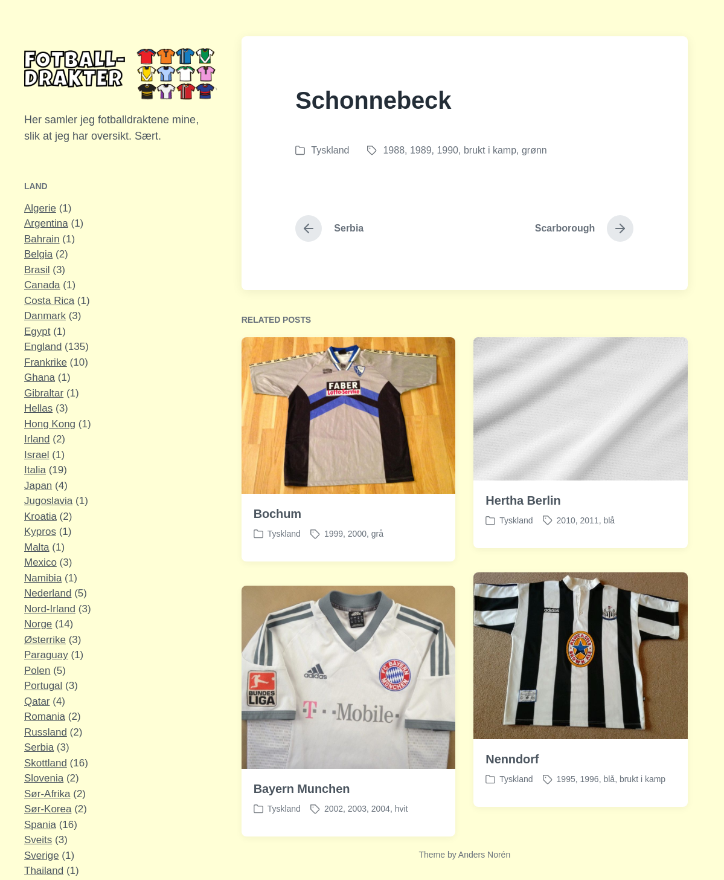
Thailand (43, 870)
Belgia (38, 254)
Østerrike (45, 639)
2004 (380, 825)
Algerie (40, 208)
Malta (37, 547)
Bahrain (42, 239)
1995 (566, 795)
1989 (421, 150)
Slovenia (43, 778)
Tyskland (330, 150)
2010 (566, 520)
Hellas (38, 408)
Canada (42, 285)
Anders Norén (484, 854)
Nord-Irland (49, 609)
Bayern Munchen (302, 805)
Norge (38, 624)
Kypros (40, 531)
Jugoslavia (48, 500)
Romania (44, 716)
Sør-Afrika (47, 794)
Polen (37, 670)
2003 (357, 825)
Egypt (37, 331)
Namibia (43, 578)
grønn (534, 150)
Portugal (43, 685)
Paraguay (46, 655)
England (43, 346)
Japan (38, 485)
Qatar (37, 701)
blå (609, 520)
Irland (37, 439)
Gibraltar (43, 393)
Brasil (37, 270)
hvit (401, 825)
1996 (589, 795)
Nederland (47, 593)
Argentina (46, 223)
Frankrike (45, 362)
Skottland (45, 763)
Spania (40, 824)
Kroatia (40, 516)
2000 (357, 534)
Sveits (38, 840)
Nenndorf (512, 775)
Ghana (39, 377)
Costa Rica (49, 300)
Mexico (40, 562)
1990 (447, 150)
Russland (45, 732)
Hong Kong (49, 424)
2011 (589, 520)
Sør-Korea (47, 809)
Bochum (277, 513)
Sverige (41, 855)
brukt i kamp (490, 150)
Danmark (45, 316)
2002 (333, 825)
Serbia (39, 747)
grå (377, 534)
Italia (35, 470)
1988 (394, 150)
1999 (333, 534)
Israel (37, 455)
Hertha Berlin (522, 500)
